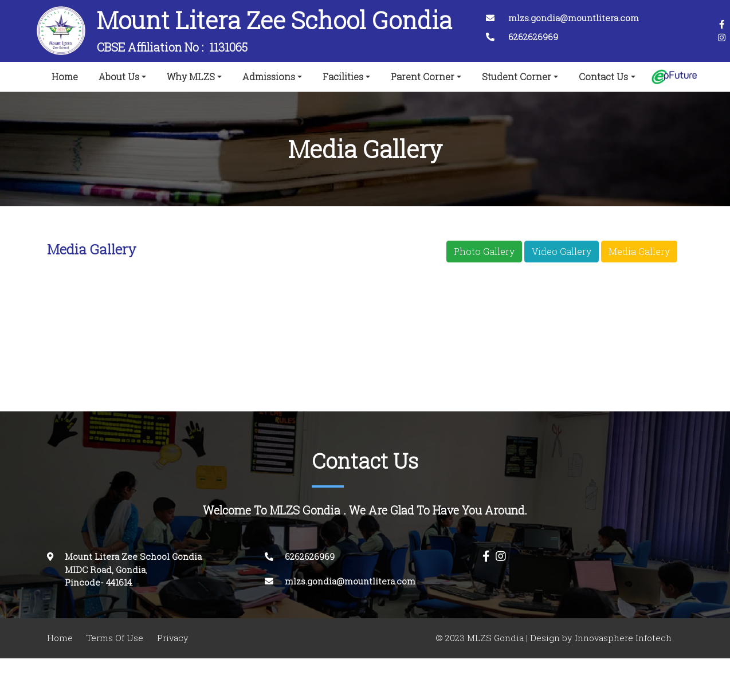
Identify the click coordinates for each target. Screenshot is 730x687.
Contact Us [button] (603, 76)
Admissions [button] (268, 76)
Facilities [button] (343, 76)
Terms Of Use (115, 638)
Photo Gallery (484, 251)
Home (67, 74)
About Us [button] (119, 76)
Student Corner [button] (516, 76)
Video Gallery (561, 251)
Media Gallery (639, 251)
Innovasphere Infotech (622, 638)
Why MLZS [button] (191, 76)
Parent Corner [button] (422, 76)
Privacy (173, 638)
